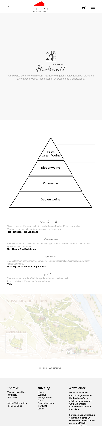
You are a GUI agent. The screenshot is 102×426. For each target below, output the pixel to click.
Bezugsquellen (45, 397)
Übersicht (8, 7)
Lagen (41, 409)
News (40, 400)
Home (41, 392)
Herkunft (42, 406)
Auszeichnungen (46, 403)
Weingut (42, 395)
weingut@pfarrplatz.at (17, 403)
